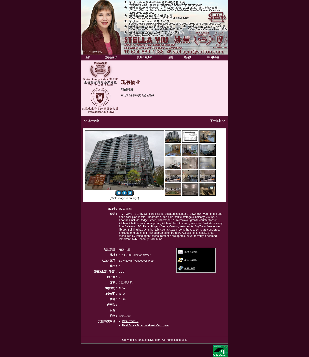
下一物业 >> (217, 120)
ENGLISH (86, 51)
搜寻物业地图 (190, 260)
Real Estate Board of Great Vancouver (145, 325)
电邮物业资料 (190, 252)
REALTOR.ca (130, 321)
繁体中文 (97, 51)
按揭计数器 (189, 268)
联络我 (187, 57)
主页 (88, 57)
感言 (170, 57)
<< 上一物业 (91, 120)
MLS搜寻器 (213, 57)
